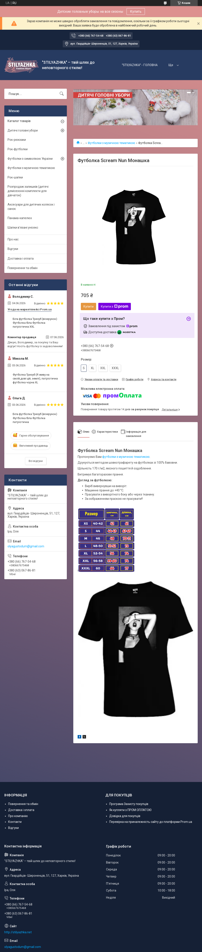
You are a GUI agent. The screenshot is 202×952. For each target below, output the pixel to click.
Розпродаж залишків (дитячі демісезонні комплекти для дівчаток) (28, 191)
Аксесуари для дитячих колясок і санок (31, 207)
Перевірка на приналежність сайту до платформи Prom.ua (150, 822)
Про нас (13, 239)
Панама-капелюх (20, 218)
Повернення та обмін (23, 268)
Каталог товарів (19, 121)
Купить (135, 11)
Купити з (114, 306)
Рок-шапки (15, 177)
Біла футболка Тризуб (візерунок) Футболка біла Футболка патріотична (35, 417)
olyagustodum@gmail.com (26, 546)
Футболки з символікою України (30, 158)
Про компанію (18, 816)
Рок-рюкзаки (17, 139)
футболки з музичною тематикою (126, 456)
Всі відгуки (36, 461)
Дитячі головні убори (23, 130)
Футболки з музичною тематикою (111, 143)
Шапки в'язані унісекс (23, 227)
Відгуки (13, 249)
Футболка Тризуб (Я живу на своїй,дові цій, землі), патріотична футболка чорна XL (35, 378)
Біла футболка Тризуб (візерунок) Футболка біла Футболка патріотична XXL (35, 322)
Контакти (15, 822)
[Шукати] (61, 94)
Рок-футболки (18, 149)
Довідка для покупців (124, 816)
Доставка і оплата (21, 258)
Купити (88, 306)
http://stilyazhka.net (18, 932)
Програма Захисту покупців (128, 804)
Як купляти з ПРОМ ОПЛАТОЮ (130, 810)
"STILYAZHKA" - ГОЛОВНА (140, 65)
